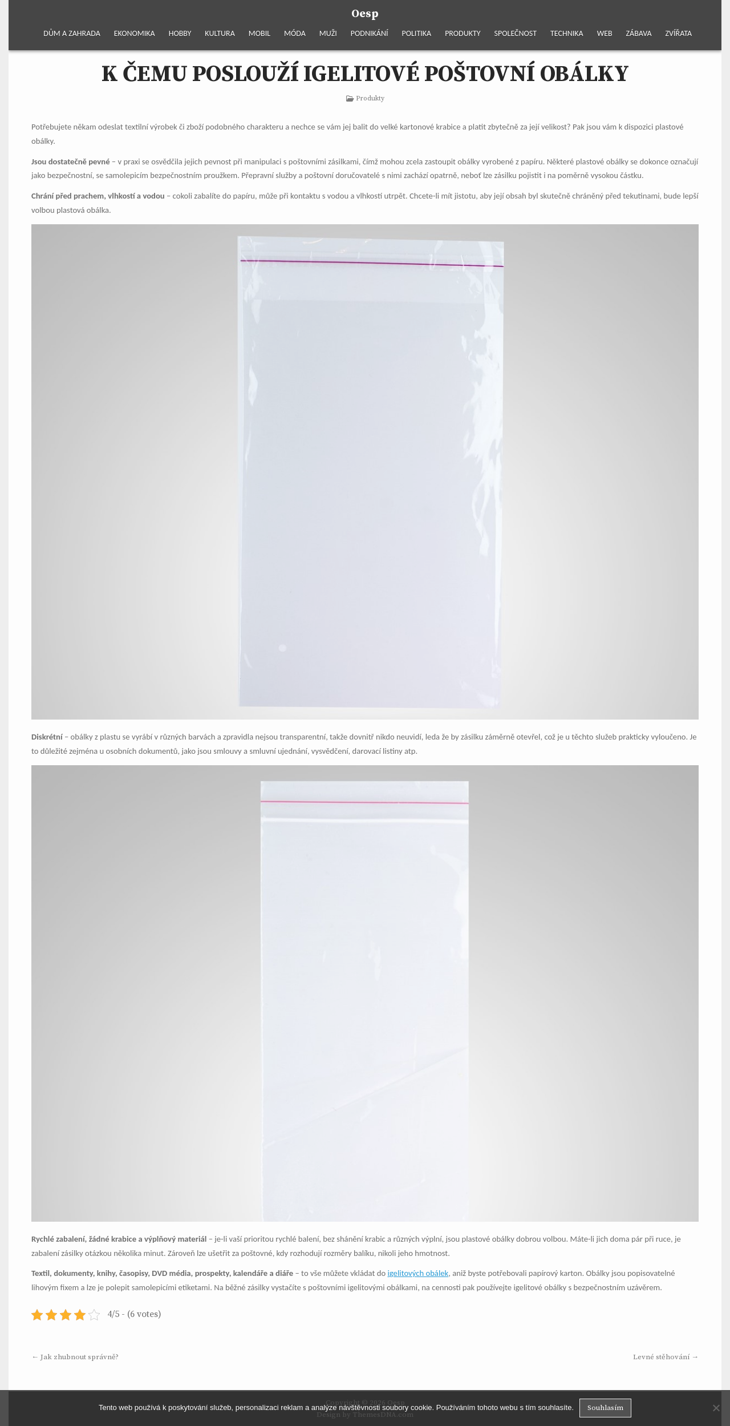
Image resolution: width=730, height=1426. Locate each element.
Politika (416, 33)
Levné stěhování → (666, 1357)
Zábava (639, 33)
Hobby (180, 33)
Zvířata (679, 33)
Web (605, 33)
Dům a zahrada (71, 33)
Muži (328, 33)
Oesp (365, 14)
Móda (295, 33)
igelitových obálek (417, 1273)
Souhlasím (605, 1407)
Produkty (462, 33)
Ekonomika (134, 33)
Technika (566, 33)
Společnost (515, 33)
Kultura (219, 33)
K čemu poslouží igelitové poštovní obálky (365, 74)
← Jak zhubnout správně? (75, 1357)
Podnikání (369, 33)
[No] (715, 1407)
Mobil (259, 33)
